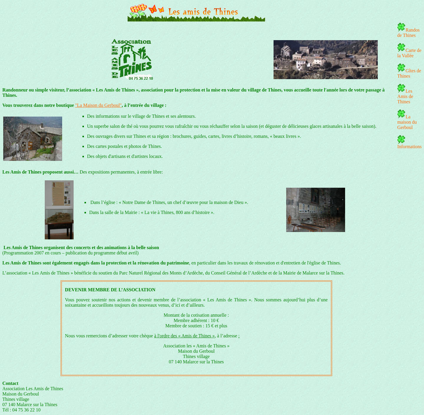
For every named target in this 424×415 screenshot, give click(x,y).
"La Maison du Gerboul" (98, 105)
